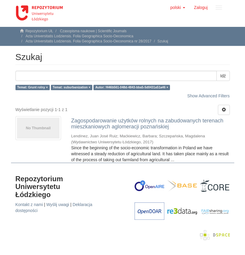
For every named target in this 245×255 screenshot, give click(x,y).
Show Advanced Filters (208, 95)
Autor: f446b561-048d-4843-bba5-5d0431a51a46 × (131, 87)
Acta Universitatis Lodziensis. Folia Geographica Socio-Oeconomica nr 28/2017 (89, 41)
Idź (223, 75)
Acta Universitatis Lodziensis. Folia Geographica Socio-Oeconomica (79, 36)
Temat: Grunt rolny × (32, 87)
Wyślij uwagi (57, 204)
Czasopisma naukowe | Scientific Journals (93, 31)
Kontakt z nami (29, 204)
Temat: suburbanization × (71, 87)
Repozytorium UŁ (39, 31)
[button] (178, 7)
